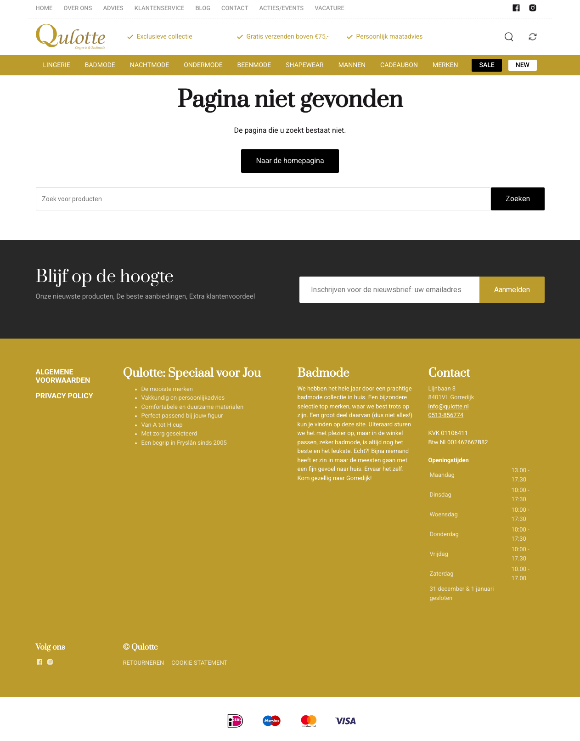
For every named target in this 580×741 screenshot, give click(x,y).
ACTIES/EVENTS (281, 8)
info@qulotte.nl (448, 406)
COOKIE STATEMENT (199, 663)
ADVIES (113, 8)
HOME (44, 8)
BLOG (202, 8)
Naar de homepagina (290, 160)
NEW (522, 65)
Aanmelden (512, 289)
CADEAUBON (399, 65)
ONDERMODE (203, 65)
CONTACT (234, 8)
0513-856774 (446, 415)
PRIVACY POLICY (64, 395)
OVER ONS (77, 8)
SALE (486, 65)
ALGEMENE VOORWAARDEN (63, 376)
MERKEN (445, 65)
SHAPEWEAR (304, 65)
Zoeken (518, 198)
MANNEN (352, 65)
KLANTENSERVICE (160, 8)
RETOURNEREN (143, 663)
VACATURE (329, 8)
